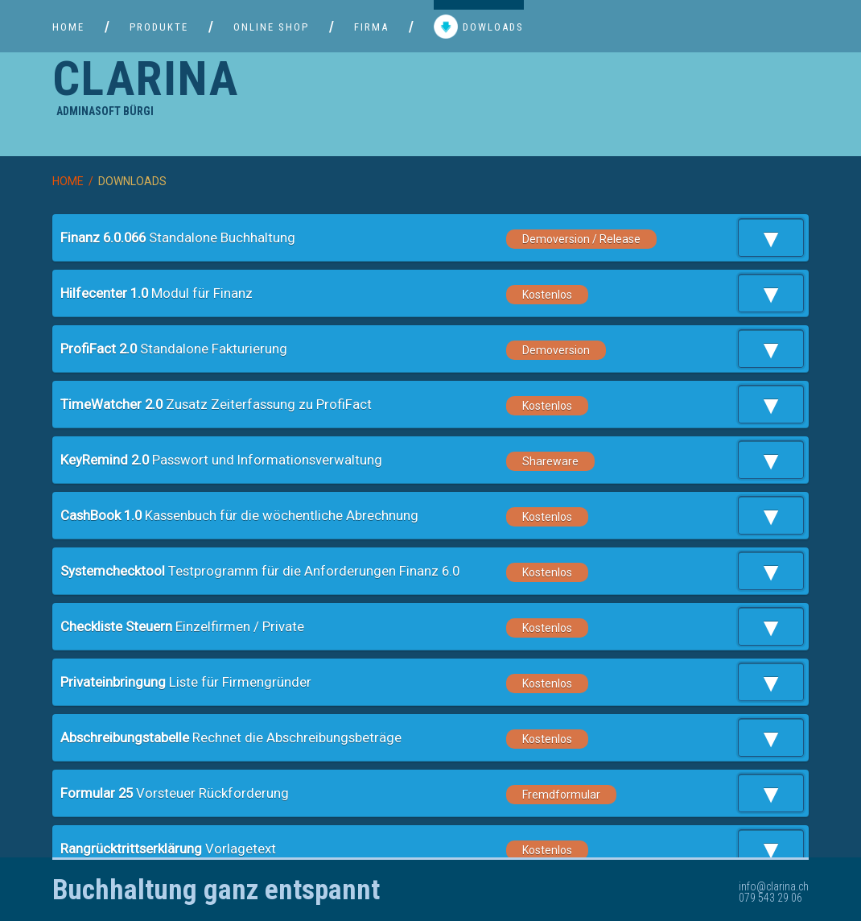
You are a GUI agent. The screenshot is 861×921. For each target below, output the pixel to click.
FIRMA (371, 27)
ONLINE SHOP (271, 27)
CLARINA (145, 78)
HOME (68, 27)
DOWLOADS (479, 27)
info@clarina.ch (774, 886)
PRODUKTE (159, 27)
